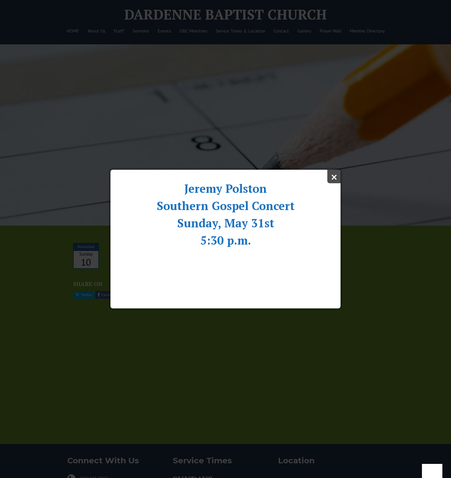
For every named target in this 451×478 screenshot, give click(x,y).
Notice (432, 471)
